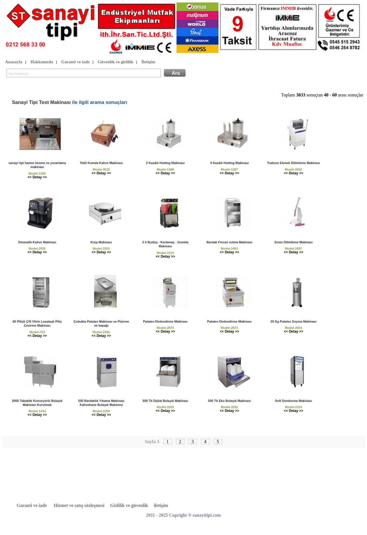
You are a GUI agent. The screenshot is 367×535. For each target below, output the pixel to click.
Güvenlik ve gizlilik (115, 62)
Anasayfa (13, 62)
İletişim (148, 62)
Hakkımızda (41, 62)
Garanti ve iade (75, 62)
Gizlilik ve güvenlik (129, 505)
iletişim (161, 505)
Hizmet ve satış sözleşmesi (79, 505)
